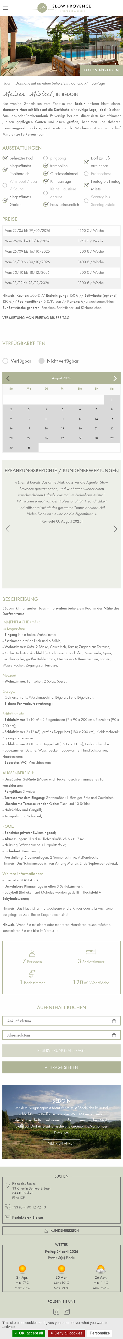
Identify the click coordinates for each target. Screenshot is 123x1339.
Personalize (100, 1333)
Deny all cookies (66, 1333)
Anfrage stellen (61, 1067)
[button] (8, 529)
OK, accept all (29, 1333)
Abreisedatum (18, 1034)
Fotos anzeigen (101, 70)
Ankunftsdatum (19, 1020)
